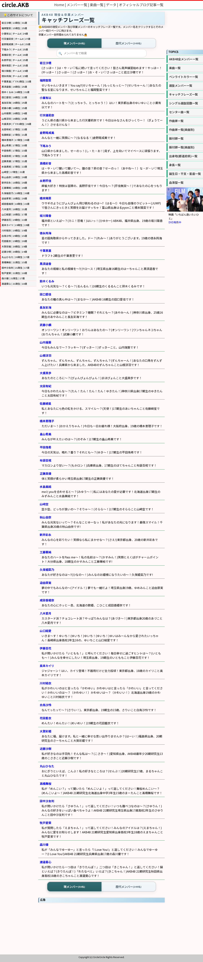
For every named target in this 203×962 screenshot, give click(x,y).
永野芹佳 (45, 181)
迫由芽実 (45, 583)
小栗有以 (45, 98)
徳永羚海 (45, 233)
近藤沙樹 (45, 748)
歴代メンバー (128, 43)
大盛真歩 (45, 373)
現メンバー (74, 43)
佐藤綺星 (45, 403)
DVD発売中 (175, 222)
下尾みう (45, 146)
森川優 (44, 844)
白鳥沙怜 (45, 705)
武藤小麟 (45, 325)
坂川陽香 (45, 215)
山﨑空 (44, 504)
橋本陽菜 (45, 198)
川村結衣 (45, 683)
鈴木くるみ (47, 281)
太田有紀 (45, 386)
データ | (112, 4)
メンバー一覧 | (78, 4)
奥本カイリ (47, 665)
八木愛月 (45, 613)
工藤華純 (45, 552)
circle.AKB (15, 5)
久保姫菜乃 (47, 569)
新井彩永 (45, 534)
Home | (60, 4)
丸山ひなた (47, 766)
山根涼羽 (45, 355)
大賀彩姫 (45, 731)
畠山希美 (45, 434)
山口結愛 (45, 631)
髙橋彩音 (45, 163)
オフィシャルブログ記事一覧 (141, 4)
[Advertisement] (101, 928)
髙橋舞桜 (45, 783)
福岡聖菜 (45, 80)
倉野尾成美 (47, 132)
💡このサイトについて (18, 15)
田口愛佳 (45, 294)
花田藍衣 (45, 718)
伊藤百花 (45, 648)
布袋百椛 (45, 460)
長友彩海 (45, 307)
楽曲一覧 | (98, 4)
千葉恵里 (45, 250)
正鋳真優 (45, 473)
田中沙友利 (47, 801)
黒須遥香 (45, 263)
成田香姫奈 (47, 600)
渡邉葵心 (45, 862)
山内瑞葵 (45, 342)
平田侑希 (45, 447)
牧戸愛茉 (45, 823)
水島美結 (45, 486)
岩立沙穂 (45, 63)
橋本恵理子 (47, 421)
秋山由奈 (45, 517)
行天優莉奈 (47, 115)
